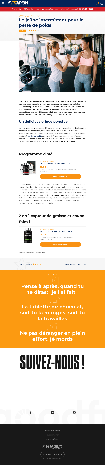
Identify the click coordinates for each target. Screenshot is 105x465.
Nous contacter (52, 435)
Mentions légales (52, 439)
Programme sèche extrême (55, 164)
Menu (3, 3)
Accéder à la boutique (52, 454)
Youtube (74, 414)
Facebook (30, 414)
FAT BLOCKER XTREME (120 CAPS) (56, 231)
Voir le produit (60, 177)
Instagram (52, 414)
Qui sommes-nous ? (52, 431)
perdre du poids (34, 136)
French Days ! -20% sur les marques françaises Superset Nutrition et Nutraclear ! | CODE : (52, 9)
